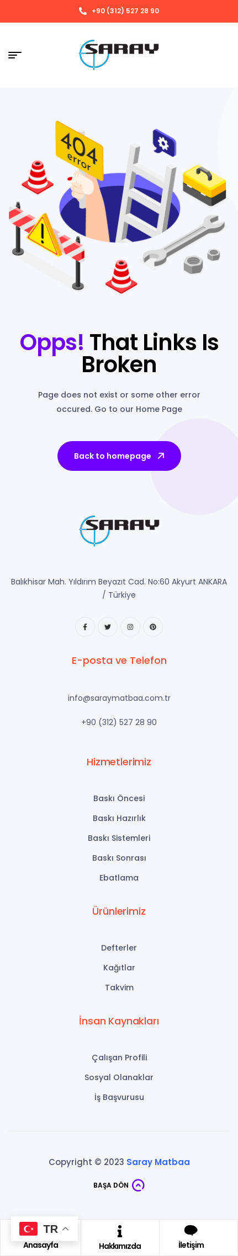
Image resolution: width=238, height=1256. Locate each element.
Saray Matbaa (158, 1162)
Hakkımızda (120, 1246)
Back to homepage (120, 455)
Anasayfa (40, 1244)
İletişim (191, 1244)
